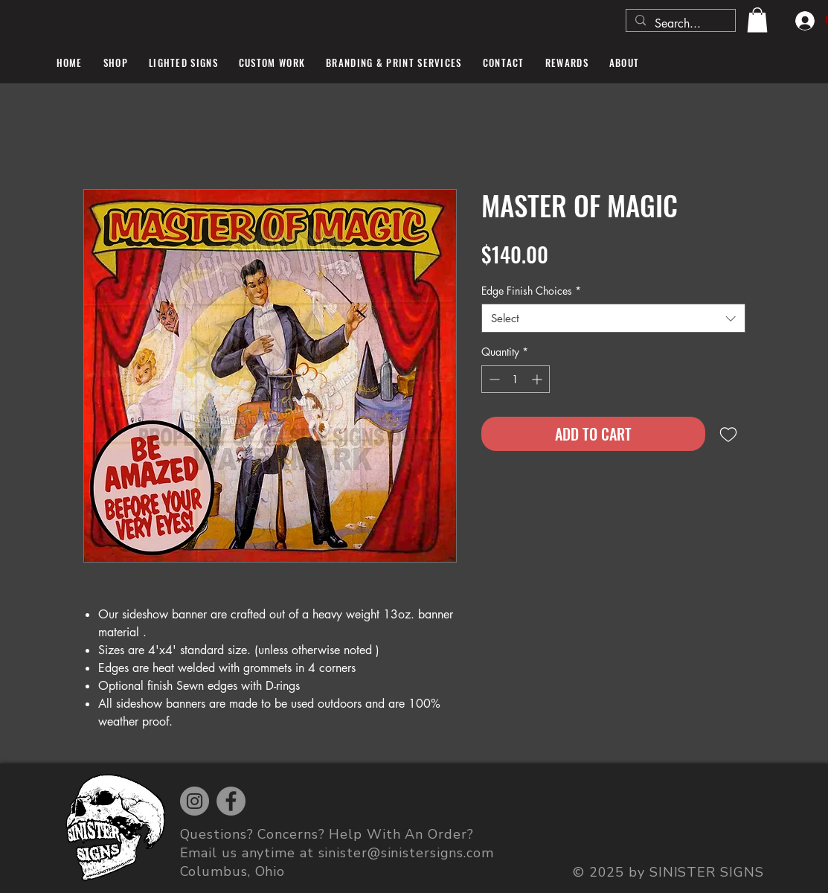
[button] (757, 19)
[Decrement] (493, 379)
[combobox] (613, 318)
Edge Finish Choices (531, 291)
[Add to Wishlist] (728, 434)
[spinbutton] (515, 379)
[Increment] (538, 379)
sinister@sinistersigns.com (406, 853)
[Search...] (679, 24)
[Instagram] (194, 801)
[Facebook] (230, 801)
